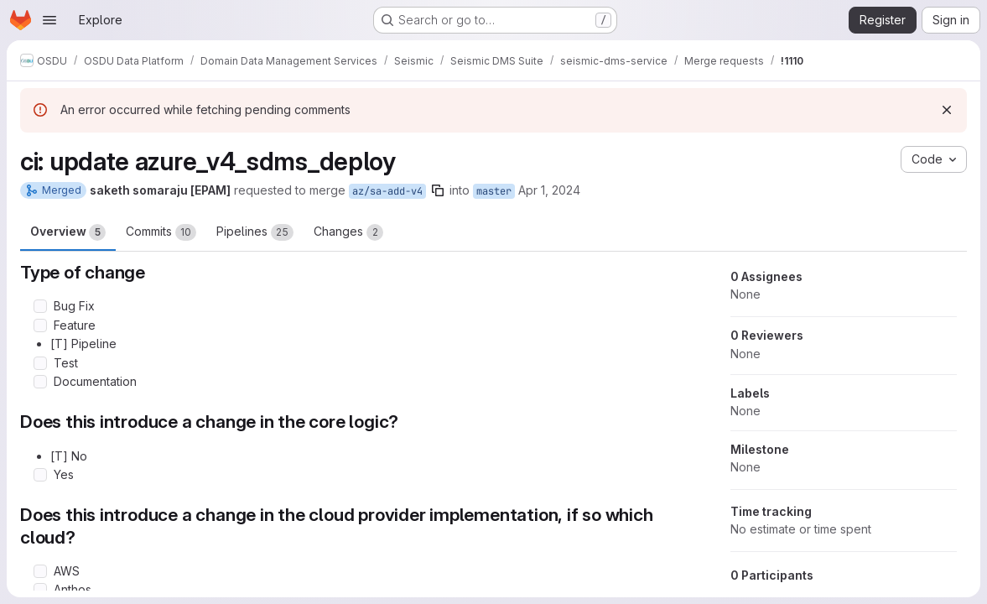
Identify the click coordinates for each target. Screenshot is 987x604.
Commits (161, 232)
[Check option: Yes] (40, 475)
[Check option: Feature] (40, 325)
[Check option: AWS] (40, 571)
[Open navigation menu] (49, 20)
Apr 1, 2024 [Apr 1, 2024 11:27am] (549, 190)
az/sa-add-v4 (387, 191)
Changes (348, 232)
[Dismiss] (947, 110)
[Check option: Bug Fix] (40, 306)
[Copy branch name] (438, 190)
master (494, 191)
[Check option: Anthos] (40, 589)
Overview (68, 232)
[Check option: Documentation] (40, 381)
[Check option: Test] (40, 363)
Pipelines (255, 232)
